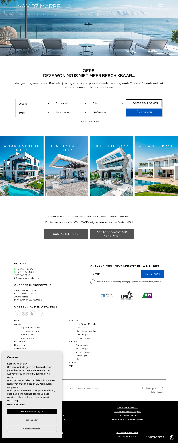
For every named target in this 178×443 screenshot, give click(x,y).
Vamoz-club (20, 348)
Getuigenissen (83, 338)
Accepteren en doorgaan (32, 411)
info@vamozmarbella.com (26, 278)
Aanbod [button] (18, 324)
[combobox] (34, 112)
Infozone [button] (73, 341)
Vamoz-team (82, 327)
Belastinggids (82, 348)
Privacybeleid (154, 282)
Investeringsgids (83, 352)
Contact (73, 362)
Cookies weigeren (32, 428)
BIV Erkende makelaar (86, 331)
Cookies (80, 388)
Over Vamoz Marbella (86, 324)
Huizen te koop (28, 334)
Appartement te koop (31, 327)
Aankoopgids (82, 345)
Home (17, 320)
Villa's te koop (27, 338)
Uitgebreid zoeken (144, 103)
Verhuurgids (81, 355)
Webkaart (92, 388)
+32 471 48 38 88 (24, 272)
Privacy (68, 388)
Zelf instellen (32, 419)
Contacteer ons (65, 234)
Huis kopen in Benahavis (127, 432)
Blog (78, 359)
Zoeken (144, 112)
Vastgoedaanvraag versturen (112, 234)
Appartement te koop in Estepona (127, 419)
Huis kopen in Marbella (127, 407)
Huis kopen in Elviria (127, 436)
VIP (71, 366)
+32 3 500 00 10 (22, 275)
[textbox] (35, 113)
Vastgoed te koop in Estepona (127, 411)
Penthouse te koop (30, 331)
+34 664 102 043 (24, 269)
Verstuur (152, 273)
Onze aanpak (82, 334)
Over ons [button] (73, 320)
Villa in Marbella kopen (127, 415)
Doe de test (19, 345)
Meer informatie (16, 404)
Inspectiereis (20, 341)
